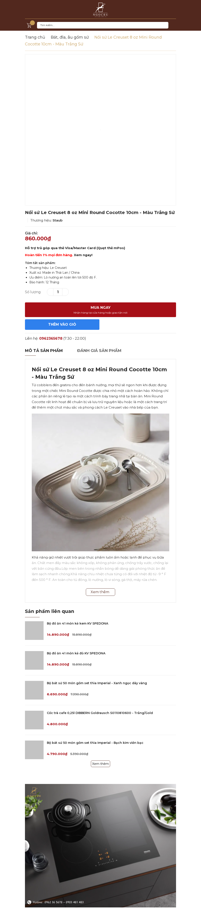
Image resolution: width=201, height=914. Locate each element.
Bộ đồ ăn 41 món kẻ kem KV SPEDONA (77, 623)
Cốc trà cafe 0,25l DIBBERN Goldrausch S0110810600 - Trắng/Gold (100, 713)
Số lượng (33, 292)
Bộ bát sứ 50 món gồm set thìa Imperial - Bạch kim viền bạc (95, 743)
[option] (100, 129)
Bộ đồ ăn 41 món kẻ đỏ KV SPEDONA (76, 653)
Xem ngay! (83, 255)
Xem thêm (100, 764)
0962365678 (50, 338)
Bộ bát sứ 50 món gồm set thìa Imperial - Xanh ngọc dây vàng (97, 683)
